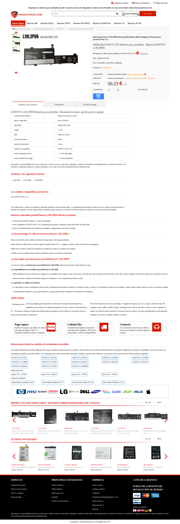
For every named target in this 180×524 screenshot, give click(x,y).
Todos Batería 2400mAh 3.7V (52, 382)
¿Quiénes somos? (120, 3)
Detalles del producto (27, 104)
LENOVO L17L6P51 (49, 366)
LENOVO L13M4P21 (20, 366)
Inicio (159, 402)
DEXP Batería (122, 465)
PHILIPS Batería (97, 465)
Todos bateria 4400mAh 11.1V (113, 382)
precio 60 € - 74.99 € (109, 374)
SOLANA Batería (44, 465)
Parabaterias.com (18, 304)
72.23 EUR (121, 428)
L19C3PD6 (27, 180)
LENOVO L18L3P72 (79, 362)
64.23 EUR (148, 428)
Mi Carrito (147, 14)
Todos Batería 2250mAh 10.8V (23, 382)
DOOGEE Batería (18, 465)
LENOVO (60, 29)
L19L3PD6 (16, 180)
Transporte (59, 104)
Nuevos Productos (141, 3)
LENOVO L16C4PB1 (110, 358)
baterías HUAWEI (81, 23)
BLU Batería (148, 465)
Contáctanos (143, 53)
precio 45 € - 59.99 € (79, 374)
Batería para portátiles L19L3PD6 (81, 29)
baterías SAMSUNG (102, 23)
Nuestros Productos (131, 14)
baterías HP (32, 23)
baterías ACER (134, 23)
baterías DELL (47, 23)
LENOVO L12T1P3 (19, 358)
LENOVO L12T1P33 (79, 358)
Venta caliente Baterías (137, 74)
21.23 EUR (42, 428)
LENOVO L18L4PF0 (110, 362)
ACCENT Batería (70, 465)
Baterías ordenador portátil (43, 29)
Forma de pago (90, 104)
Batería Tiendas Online (21, 29)
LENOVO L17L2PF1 (49, 362)
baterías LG (119, 23)
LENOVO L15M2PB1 (80, 366)
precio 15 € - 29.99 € (19, 374)
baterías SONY (63, 23)
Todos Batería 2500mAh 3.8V (82, 382)
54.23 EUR (16, 428)
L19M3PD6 (38, 180)
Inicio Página (18, 23)
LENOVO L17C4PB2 (140, 358)
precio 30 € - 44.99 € (49, 374)
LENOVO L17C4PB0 (19, 362)
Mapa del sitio (161, 3)
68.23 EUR (68, 428)
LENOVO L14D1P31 (140, 362)
